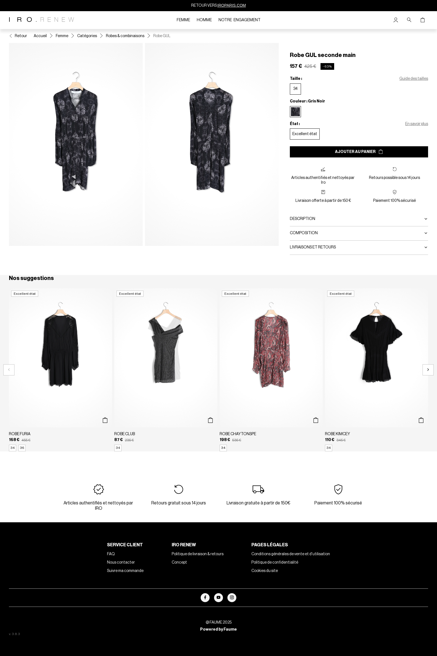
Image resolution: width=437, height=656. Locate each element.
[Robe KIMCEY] (376, 369)
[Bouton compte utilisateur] (395, 20)
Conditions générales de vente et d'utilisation (290, 554)
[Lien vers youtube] (218, 597)
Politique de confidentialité (274, 562)
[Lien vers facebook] (205, 597)
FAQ (111, 554)
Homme (204, 20)
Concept (179, 562)
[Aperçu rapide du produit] (105, 420)
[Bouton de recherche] (409, 20)
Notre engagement (240, 20)
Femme (183, 20)
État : (295, 124)
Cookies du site (264, 571)
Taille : (296, 79)
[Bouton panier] (422, 20)
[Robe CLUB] (165, 369)
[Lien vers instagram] (231, 597)
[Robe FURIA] (60, 369)
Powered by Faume (218, 629)
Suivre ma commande (125, 571)
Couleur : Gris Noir (307, 101)
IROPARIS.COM (231, 5)
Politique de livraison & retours (198, 554)
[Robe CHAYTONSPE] (271, 369)
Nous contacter (121, 562)
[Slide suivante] (428, 369)
